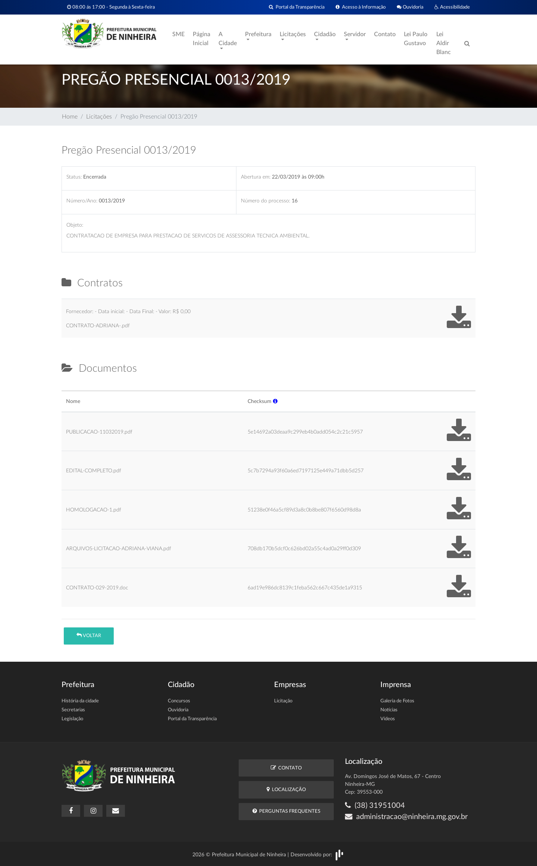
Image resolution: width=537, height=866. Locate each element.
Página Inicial (201, 38)
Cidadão (325, 34)
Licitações (293, 34)
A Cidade (228, 38)
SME (178, 34)
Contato (385, 34)
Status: (74, 177)
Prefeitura (258, 34)
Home (70, 117)
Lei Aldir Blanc (443, 43)
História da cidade (80, 701)
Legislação (72, 719)
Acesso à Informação (361, 7)
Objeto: (74, 225)
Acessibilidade (452, 7)
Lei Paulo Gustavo (415, 38)
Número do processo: (265, 201)
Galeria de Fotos (397, 701)
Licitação (283, 701)
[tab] (68, 387)
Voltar (88, 635)
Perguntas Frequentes (286, 811)
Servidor (355, 34)
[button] (275, 401)
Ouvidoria (410, 7)
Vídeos (387, 719)
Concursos (179, 701)
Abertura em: (255, 177)
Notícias (389, 710)
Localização (286, 789)
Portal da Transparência (296, 7)
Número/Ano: (81, 201)
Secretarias (73, 710)
